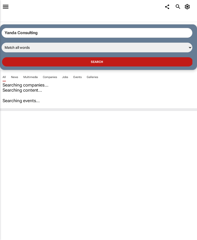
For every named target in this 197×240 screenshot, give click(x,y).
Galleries (92, 77)
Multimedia (30, 77)
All (4, 77)
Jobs (65, 77)
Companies (50, 77)
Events (77, 77)
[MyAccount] (188, 7)
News (14, 77)
